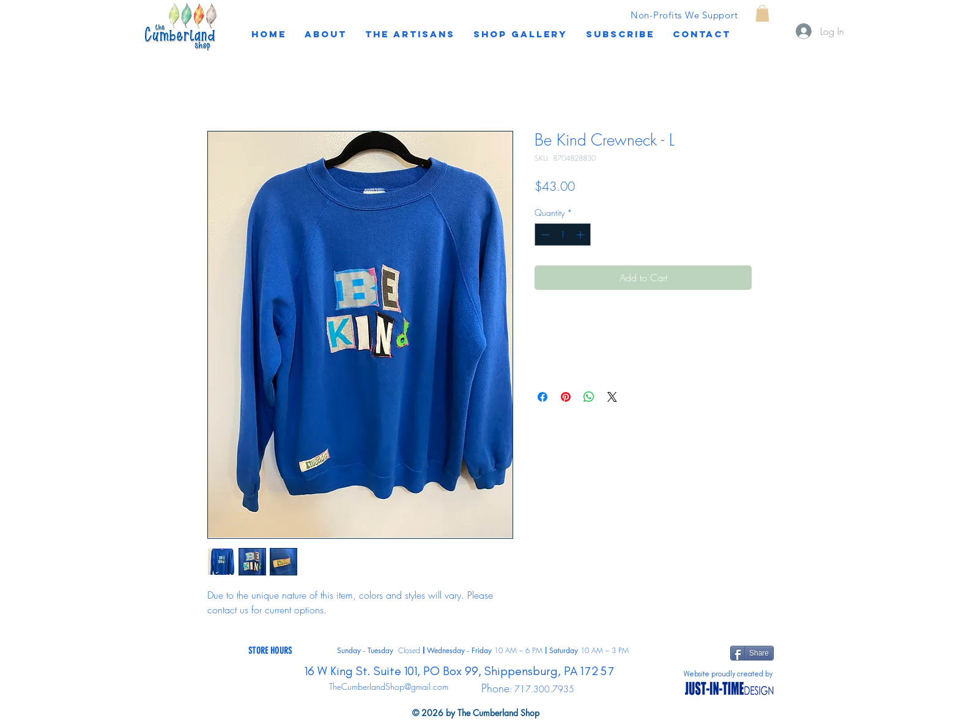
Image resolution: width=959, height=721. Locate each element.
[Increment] (581, 234)
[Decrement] (544, 234)
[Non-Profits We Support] (684, 14)
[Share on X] (612, 397)
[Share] (752, 653)
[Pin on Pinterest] (565, 397)
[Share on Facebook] (542, 397)
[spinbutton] (563, 234)
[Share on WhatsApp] (589, 397)
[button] (620, 34)
